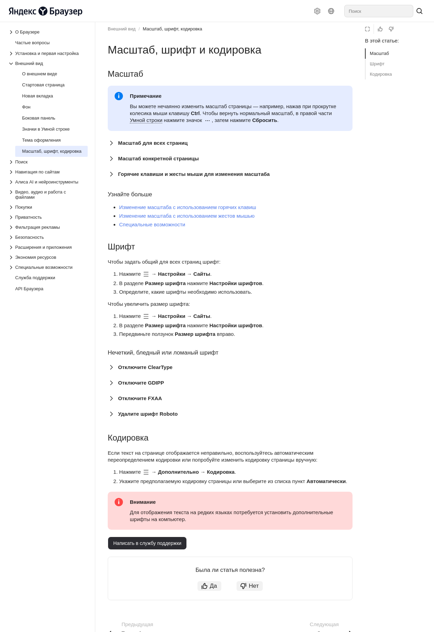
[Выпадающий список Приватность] (48, 217)
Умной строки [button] (146, 120)
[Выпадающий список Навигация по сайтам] (48, 172)
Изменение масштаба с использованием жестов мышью (186, 216)
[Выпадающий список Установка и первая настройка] (48, 53)
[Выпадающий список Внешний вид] (48, 63)
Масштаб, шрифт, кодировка (172, 28)
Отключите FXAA (140, 398)
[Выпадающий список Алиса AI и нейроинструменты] (48, 182)
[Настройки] (317, 11)
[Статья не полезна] (391, 29)
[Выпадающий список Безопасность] (48, 237)
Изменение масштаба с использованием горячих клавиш (187, 207)
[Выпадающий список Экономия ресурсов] (48, 257)
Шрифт (377, 63)
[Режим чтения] (367, 29)
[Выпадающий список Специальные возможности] (48, 267)
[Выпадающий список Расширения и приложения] (48, 247)
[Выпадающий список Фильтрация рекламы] (48, 227)
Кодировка (381, 74)
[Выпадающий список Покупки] (48, 207)
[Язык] (331, 11)
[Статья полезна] (380, 29)
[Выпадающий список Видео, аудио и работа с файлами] (48, 194)
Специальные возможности (152, 224)
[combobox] (379, 11)
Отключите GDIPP (141, 383)
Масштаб (379, 53)
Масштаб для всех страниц (153, 143)
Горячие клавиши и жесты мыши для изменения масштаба (194, 174)
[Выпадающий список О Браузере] (11, 32)
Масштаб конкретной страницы (158, 158)
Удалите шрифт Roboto (148, 414)
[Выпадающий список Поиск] (48, 162)
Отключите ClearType (145, 367)
